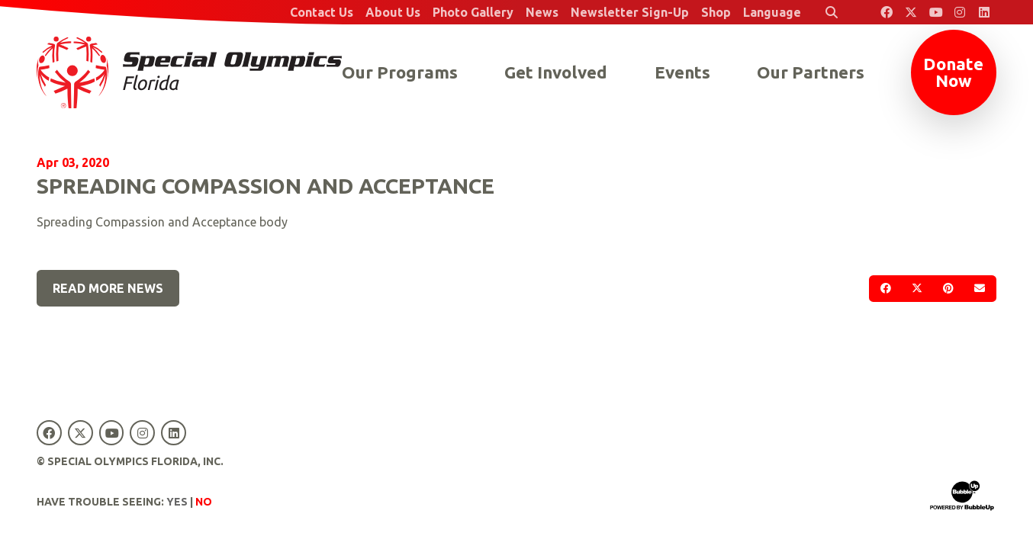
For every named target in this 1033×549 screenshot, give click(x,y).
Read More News (108, 288)
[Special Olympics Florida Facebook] (886, 12)
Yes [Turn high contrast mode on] (177, 502)
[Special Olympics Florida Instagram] (960, 12)
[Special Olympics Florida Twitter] (911, 12)
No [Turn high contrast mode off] (203, 502)
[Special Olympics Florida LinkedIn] (984, 12)
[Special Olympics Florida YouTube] (935, 12)
